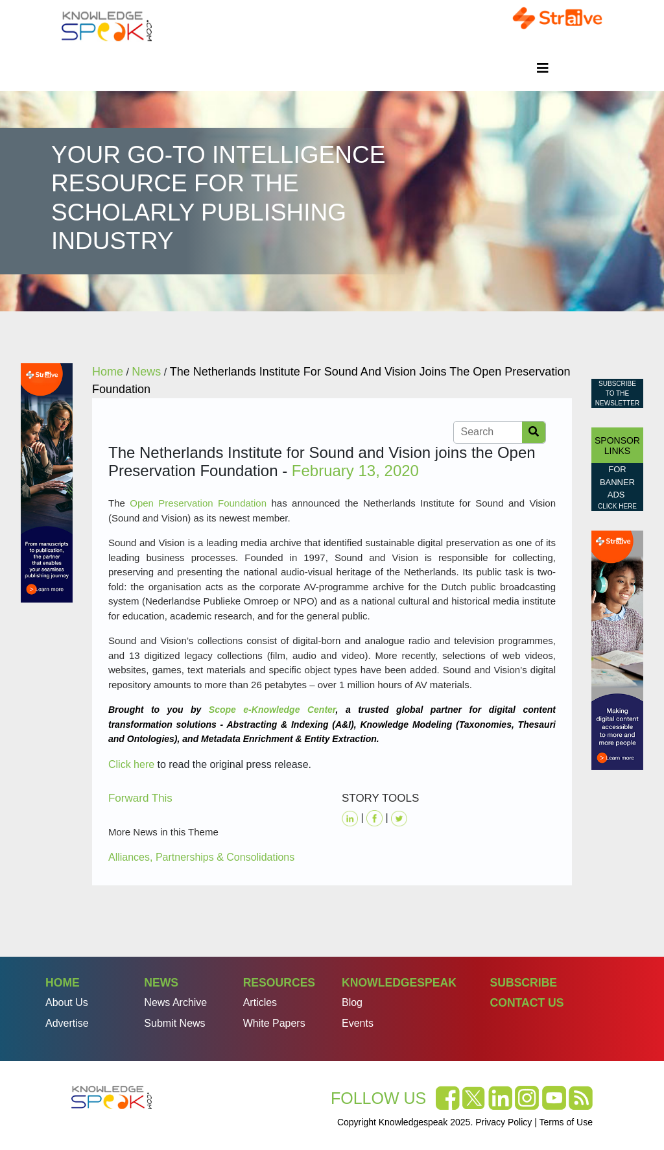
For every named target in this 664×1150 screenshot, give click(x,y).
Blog (352, 1002)
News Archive (175, 1002)
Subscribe (523, 982)
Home (62, 982)
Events (358, 1023)
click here (617, 506)
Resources (279, 982)
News (161, 982)
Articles (260, 1002)
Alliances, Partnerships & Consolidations (201, 857)
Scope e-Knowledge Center (272, 709)
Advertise (67, 1023)
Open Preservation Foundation (198, 503)
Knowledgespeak (399, 982)
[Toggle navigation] (542, 68)
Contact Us (526, 1002)
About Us (66, 1002)
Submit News (174, 1023)
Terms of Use (566, 1122)
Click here (131, 764)
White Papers (274, 1023)
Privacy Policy (503, 1122)
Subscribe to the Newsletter (617, 393)
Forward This (140, 798)
